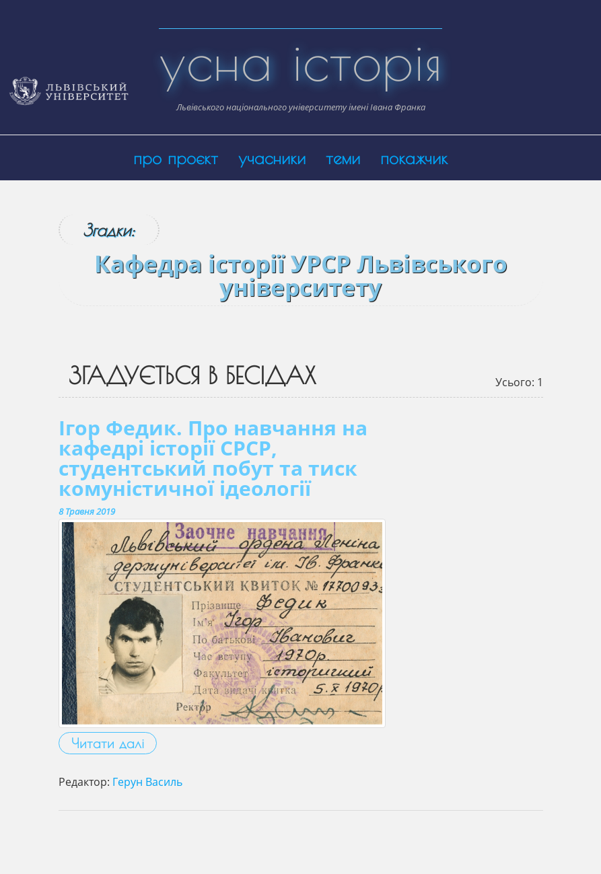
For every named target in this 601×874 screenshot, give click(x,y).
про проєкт (175, 158)
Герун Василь (147, 781)
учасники (272, 158)
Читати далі (107, 743)
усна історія (300, 60)
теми (343, 158)
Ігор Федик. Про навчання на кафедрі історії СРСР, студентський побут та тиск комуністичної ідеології (213, 458)
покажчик (414, 158)
